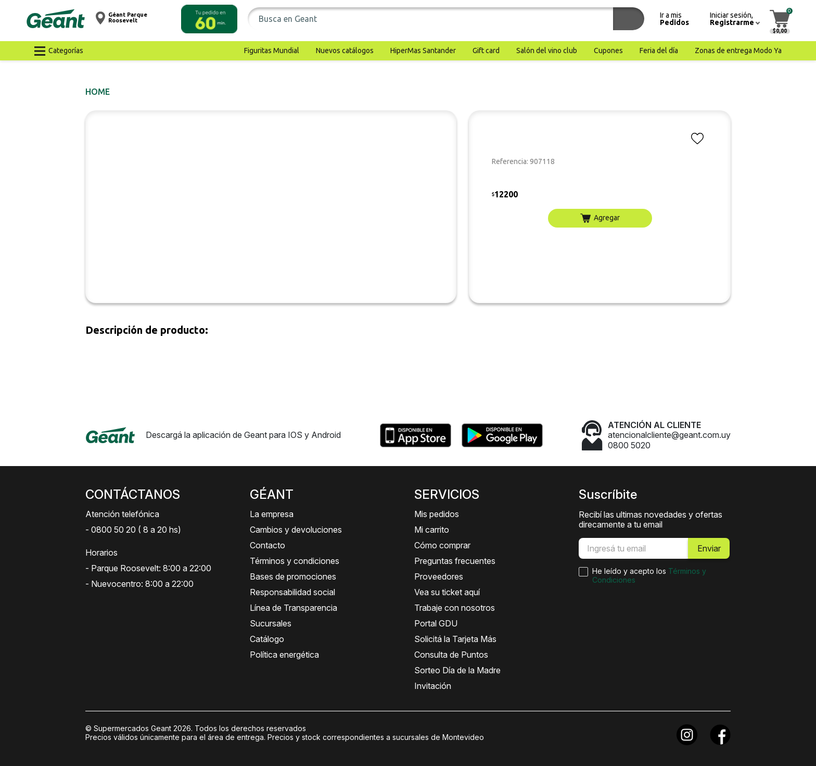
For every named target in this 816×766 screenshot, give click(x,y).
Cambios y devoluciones (296, 529)
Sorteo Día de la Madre (457, 670)
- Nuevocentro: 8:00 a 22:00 (139, 584)
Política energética (284, 654)
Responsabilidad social (292, 592)
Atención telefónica (122, 514)
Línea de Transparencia (293, 608)
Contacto (267, 545)
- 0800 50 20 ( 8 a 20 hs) (133, 529)
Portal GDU (435, 623)
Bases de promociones (293, 576)
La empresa (272, 514)
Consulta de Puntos (451, 654)
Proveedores (438, 576)
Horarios (101, 552)
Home (97, 91)
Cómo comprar (442, 545)
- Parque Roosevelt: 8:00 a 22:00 (148, 568)
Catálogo (267, 639)
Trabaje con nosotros (454, 608)
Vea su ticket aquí (447, 592)
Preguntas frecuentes (454, 561)
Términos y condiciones (294, 561)
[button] (209, 19)
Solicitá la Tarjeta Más (455, 639)
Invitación (432, 686)
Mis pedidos (436, 514)
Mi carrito (431, 529)
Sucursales (270, 623)
